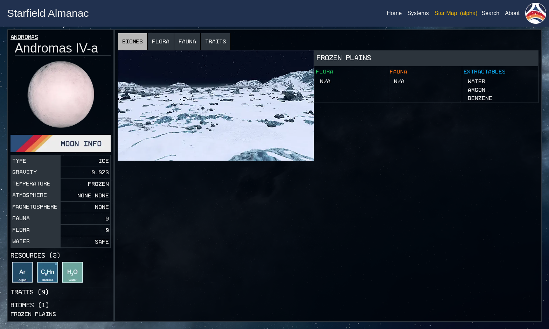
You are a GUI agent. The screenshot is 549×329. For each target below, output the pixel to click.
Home (394, 13)
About (512, 13)
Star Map (446, 13)
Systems (418, 13)
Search (490, 13)
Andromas (24, 37)
